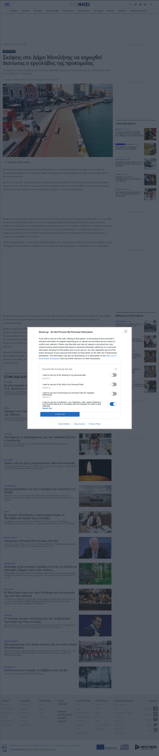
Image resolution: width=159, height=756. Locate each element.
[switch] (113, 375)
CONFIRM (60, 414)
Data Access (79, 424)
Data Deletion (64, 424)
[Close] (126, 332)
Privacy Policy (95, 424)
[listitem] (79, 369)
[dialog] (79, 378)
